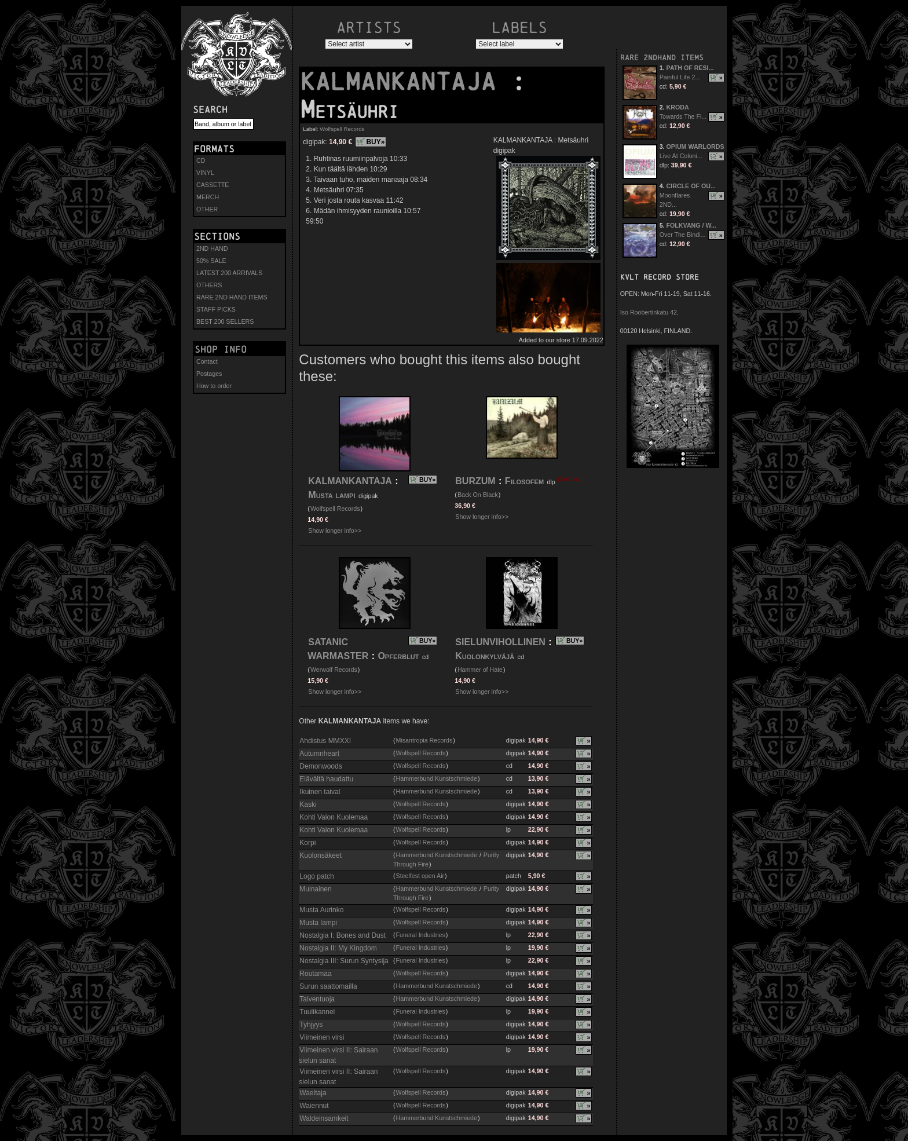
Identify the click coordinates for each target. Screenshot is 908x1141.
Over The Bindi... (683, 234)
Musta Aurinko (321, 910)
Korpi (307, 843)
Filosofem (526, 481)
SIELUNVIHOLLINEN (500, 642)
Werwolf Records (333, 669)
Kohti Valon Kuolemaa (333, 817)
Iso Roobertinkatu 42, (649, 312)
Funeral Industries (420, 934)
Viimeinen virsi (321, 1037)
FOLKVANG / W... (691, 225)
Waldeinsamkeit (323, 1118)
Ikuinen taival (319, 792)
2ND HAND (212, 248)
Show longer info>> (334, 530)
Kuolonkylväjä (484, 656)
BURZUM (475, 481)
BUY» (375, 142)
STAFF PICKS (216, 309)
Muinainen (315, 889)
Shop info (221, 349)
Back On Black (477, 494)
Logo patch (316, 876)
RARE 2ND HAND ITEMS (232, 297)
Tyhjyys (311, 1025)
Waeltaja (312, 1093)
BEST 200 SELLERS (225, 321)
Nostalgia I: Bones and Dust (342, 935)
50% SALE (211, 260)
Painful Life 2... (680, 77)
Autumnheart (319, 753)
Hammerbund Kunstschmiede (436, 778)
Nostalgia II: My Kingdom (337, 948)
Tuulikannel (317, 1012)
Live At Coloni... (681, 155)
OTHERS (209, 284)
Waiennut (313, 1106)
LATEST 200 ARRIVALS (229, 272)
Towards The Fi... (683, 116)
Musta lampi (331, 495)
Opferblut (400, 656)
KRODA (678, 107)
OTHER (207, 209)
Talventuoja (317, 999)
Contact (207, 361)
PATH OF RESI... (690, 67)
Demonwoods (320, 766)
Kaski (307, 804)
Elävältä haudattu (326, 779)
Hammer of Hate (480, 669)
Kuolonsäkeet (320, 855)
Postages (209, 373)
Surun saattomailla (328, 986)
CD (200, 160)
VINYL (205, 172)
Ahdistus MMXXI (325, 741)
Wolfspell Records (342, 129)
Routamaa (315, 974)
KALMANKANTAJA (405, 82)
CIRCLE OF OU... (691, 185)
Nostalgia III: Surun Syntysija (343, 961)
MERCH (207, 196)
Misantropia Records (424, 740)
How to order (214, 385)
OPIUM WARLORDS (695, 146)
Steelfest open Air (420, 875)
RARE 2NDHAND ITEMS (662, 57)
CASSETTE (212, 184)
